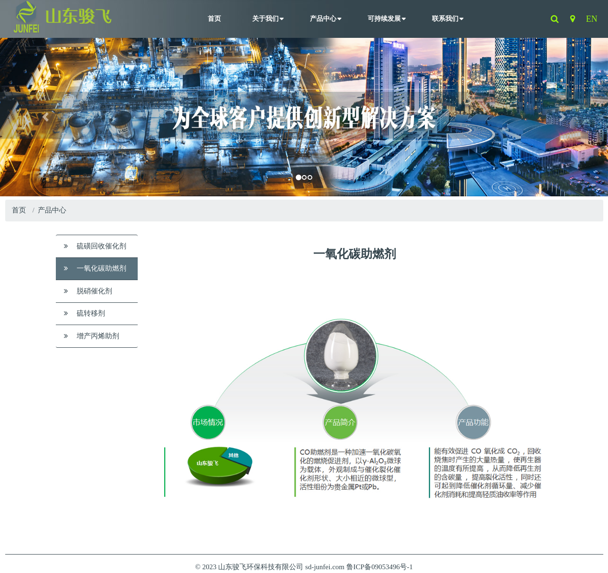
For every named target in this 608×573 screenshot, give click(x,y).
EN (592, 19)
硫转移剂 (84, 313)
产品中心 (323, 18)
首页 (214, 18)
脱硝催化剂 (88, 291)
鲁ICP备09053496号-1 (379, 567)
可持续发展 (384, 18)
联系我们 (445, 18)
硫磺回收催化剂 (95, 246)
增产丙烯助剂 (91, 336)
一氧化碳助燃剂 (95, 268)
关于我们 (265, 18)
